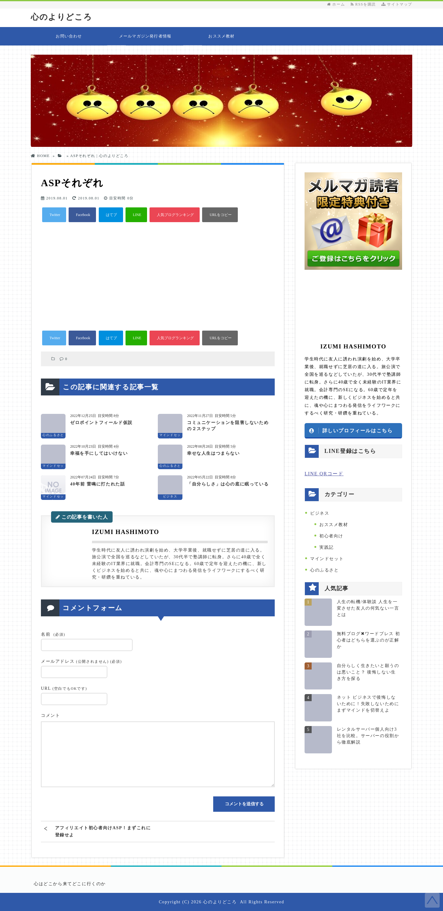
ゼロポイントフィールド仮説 (101, 422)
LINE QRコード (324, 473)
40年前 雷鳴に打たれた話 (97, 484)
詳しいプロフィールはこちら (357, 430)
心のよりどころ (61, 17)
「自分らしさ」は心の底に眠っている (228, 484)
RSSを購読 (365, 4)
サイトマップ (396, 4)
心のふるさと (324, 570)
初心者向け (331, 536)
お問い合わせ (69, 36)
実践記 (326, 547)
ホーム (336, 4)
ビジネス (319, 513)
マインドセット (327, 558)
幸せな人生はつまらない (213, 453)
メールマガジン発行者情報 (145, 36)
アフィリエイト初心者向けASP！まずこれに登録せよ (103, 831)
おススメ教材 (221, 36)
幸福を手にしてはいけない (99, 453)
